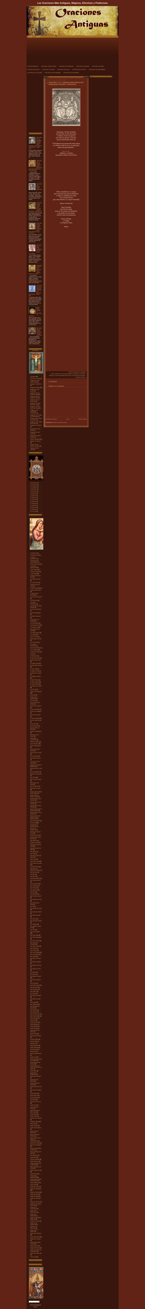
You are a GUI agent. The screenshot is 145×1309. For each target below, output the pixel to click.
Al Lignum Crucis (34, 671)
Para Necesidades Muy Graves (63, 375)
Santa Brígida (33, 1024)
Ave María (33, 695)
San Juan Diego (34, 935)
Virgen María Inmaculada (33, 1176)
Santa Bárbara (34, 1026)
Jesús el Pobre (34, 756)
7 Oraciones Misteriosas (33, 566)
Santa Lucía (33, 1057)
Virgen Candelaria (35, 1159)
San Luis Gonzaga (35, 952)
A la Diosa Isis (34, 600)
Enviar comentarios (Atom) (60, 422)
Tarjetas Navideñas (35, 439)
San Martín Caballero (35, 962)
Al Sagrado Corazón (35, 676)
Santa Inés (33, 1051)
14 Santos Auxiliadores (33, 558)
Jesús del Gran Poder (36, 752)
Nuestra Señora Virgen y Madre (34, 796)
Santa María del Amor (36, 1086)
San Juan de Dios (34, 940)
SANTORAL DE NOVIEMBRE (53, 72)
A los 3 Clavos (34, 642)
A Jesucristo (33, 573)
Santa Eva (33, 1043)
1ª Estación (33, 493)
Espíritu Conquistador (35, 731)
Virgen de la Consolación (33, 1208)
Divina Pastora (34, 726)
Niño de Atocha (34, 786)
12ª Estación (33, 487)
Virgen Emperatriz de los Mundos (35, 1164)
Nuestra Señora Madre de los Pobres (36, 792)
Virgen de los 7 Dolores (34, 1230)
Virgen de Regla (34, 1196)
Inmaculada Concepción (33, 739)
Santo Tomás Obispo (35, 1127)
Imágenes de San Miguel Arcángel (34, 393)
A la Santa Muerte (34, 632)
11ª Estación (33, 485)
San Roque (33, 1002)
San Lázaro (33, 956)
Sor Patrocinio (34, 1155)
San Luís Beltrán (34, 954)
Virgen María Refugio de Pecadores (35, 1180)
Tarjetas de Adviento (35, 441)
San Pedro (33, 993)
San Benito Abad (34, 866)
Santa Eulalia (33, 1041)
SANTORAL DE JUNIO (48, 69)
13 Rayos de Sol (34, 555)
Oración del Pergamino (33, 829)
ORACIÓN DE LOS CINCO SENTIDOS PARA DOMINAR (39, 332)
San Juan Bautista (35, 931)
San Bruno (33, 876)
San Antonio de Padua (36, 863)
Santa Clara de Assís (35, 1035)
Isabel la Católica (34, 741)
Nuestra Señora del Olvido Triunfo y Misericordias (35, 817)
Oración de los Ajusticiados (34, 825)
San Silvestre (33, 1010)
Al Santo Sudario (34, 682)
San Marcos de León (35, 958)
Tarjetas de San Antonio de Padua (34, 445)
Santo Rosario (34, 1125)
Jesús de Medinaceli (35, 745)
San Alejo (32, 853)
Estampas (32, 376)
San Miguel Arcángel (35, 976)
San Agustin (33, 851)
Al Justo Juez (33, 669)
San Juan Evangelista (36, 937)
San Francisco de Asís (36, 899)
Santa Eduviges (34, 1039)
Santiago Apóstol (34, 1121)
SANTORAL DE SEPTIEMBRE (97, 69)
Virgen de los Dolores (35, 1233)
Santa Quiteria (34, 1097)
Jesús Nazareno (34, 743)
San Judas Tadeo (34, 946)
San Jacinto (33, 918)
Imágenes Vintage (35, 387)
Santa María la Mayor (35, 1090)
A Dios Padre (33, 569)
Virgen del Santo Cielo (36, 1253)
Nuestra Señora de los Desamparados (36, 809)
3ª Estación (33, 497)
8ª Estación (33, 507)
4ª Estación (33, 499)
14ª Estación (33, 491)
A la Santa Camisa (35, 625)
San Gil (32, 906)
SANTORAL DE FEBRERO (66, 66)
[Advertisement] (73, 52)
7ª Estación (33, 505)
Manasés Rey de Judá (36, 768)
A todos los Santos (35, 652)
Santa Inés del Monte (35, 1053)
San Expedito (33, 894)
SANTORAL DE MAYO (33, 69)
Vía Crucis (33, 511)
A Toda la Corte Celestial (34, 594)
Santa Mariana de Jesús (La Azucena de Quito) (36, 1067)
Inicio (67, 419)
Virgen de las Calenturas (33, 1224)
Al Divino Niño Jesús (35, 660)
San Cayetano (34, 885)
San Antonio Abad (34, 861)
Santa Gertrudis (34, 1047)
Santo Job (33, 1123)
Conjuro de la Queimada (33, 697)
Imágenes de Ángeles (36, 425)
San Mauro (33, 974)
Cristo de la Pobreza (35, 706)
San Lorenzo (33, 950)
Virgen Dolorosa (34, 1161)
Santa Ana (33, 1020)
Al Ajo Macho (33, 656)
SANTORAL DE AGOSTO (79, 69)
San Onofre (33, 983)
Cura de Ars (33, 724)
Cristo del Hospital (35, 718)
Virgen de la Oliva (34, 1221)
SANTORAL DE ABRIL (98, 66)
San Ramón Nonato (35, 999)
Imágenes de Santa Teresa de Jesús (35, 407)
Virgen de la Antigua (35, 1198)
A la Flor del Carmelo (35, 609)
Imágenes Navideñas (35, 384)
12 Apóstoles (33, 553)
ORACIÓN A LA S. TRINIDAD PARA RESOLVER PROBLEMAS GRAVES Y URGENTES (66, 83)
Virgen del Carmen (35, 1237)
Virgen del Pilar (34, 1246)
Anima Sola (33, 689)
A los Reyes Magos (35, 647)
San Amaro (33, 859)
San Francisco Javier (35, 896)
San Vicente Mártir (35, 1016)
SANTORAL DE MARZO (82, 66)
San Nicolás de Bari (35, 979)
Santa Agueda (34, 1018)
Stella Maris (33, 1157)
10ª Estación (33, 482)
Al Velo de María (34, 684)
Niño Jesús (33, 777)
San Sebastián (34, 1004)
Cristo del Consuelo (35, 715)
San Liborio (33, 948)
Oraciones (33, 822)
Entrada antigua (83, 419)
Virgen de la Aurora (35, 1202)
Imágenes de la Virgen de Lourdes (36, 419)
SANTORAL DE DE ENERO (48, 66)
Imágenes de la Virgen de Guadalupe (36, 415)
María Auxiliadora (34, 772)
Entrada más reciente (51, 419)
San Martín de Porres (35, 965)
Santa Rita (33, 1099)
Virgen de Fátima (34, 1186)
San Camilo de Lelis (35, 880)
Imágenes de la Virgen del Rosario (36, 422)
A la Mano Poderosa (35, 616)
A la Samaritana (34, 623)
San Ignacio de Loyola (36, 908)
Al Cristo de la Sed (35, 658)
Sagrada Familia (34, 842)
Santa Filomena (34, 1045)
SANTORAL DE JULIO (63, 69)
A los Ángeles (33, 649)
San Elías (32, 892)
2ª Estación (33, 495)
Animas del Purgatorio (36, 691)
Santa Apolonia (34, 1022)
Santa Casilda (34, 1028)
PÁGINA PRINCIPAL (32, 66)
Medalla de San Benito (36, 774)
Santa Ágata (33, 1114)
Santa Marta (33, 1071)
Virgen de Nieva (34, 1194)
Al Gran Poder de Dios (36, 665)
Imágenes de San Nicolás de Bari (34, 397)
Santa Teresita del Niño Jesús (35, 1111)
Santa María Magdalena (33, 1073)
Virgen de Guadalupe (35, 1189)
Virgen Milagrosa (34, 1182)
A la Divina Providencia (33, 603)
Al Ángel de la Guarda (36, 686)
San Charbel (33, 888)
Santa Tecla (33, 1105)
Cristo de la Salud (34, 709)
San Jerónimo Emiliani (36, 921)
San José (32, 929)
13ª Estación (33, 489)
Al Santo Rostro (34, 680)
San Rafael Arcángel (35, 995)
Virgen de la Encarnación (33, 1211)
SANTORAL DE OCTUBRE (34, 72)
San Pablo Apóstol (35, 985)
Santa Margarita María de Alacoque (36, 1059)
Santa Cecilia (33, 1033)
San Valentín (33, 1012)
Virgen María (33, 1173)
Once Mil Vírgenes (35, 820)
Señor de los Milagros (36, 1145)
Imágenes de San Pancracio (34, 400)
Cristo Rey (33, 700)
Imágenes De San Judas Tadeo (35, 381)
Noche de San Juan (35, 788)
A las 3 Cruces (34, 636)
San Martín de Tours (35, 968)
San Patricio (33, 991)
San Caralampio (34, 883)
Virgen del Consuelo (35, 1239)
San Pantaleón (34, 989)
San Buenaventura (35, 878)
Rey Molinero (33, 840)
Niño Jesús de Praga (35, 779)
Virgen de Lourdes (35, 1192)
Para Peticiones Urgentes (78, 375)
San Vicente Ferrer (35, 1014)
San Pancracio (34, 987)
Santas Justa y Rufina (36, 1118)
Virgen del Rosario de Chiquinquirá (35, 1250)
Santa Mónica (33, 1093)
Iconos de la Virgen (35, 378)
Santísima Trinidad (35, 1143)
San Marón (33, 972)
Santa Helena (33, 1049)
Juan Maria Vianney (35, 758)
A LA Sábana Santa (35, 579)
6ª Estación (33, 503)
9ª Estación (33, 509)
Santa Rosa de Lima (35, 1101)
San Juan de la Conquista (34, 943)
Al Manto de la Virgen (35, 673)
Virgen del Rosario (35, 1248)
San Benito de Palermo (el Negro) (35, 869)
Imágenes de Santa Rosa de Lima (35, 404)
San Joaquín (33, 924)
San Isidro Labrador (35, 915)
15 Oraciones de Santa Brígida (34, 561)
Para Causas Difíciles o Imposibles (70, 373)
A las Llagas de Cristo (36, 638)
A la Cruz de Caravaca (36, 597)
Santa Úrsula (33, 1116)
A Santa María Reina (35, 590)
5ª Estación (33, 501)
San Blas (32, 874)
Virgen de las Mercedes (33, 1227)
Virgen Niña (33, 1184)
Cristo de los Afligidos (35, 711)
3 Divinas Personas (35, 564)
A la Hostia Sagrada (35, 613)
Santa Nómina (34, 1095)
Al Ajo (31, 654)
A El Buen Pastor (34, 571)
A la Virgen (33, 634)
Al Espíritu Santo (34, 663)
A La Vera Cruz (34, 582)
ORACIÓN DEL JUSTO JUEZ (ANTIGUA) (39, 187)
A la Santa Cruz (34, 627)
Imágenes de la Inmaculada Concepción (34, 412)
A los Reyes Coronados (33, 645)
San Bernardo (33, 872)
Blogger (35, 1306)
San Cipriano (33, 890)
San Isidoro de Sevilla (36, 912)
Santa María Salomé (35, 1076)
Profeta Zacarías (34, 835)
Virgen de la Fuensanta (33, 1215)
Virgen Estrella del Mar (36, 1170)
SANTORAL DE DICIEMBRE (71, 72)
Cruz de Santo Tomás (35, 720)
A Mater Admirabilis (35, 588)
